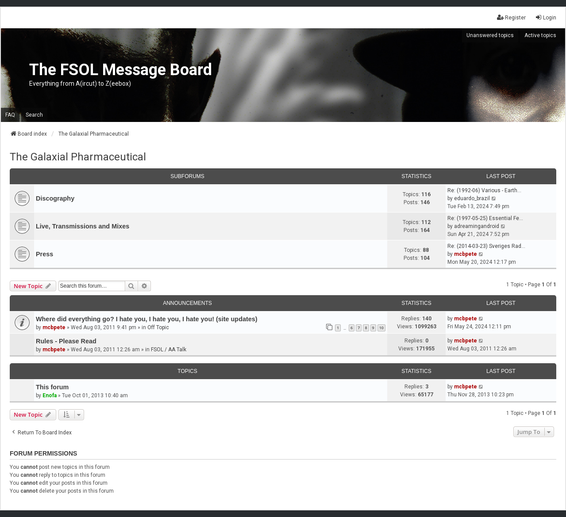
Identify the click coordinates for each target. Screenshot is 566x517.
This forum (52, 387)
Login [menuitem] (545, 17)
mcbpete (465, 254)
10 (381, 328)
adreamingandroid (476, 226)
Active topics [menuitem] (540, 35)
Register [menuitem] (511, 17)
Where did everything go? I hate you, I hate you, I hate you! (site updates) (147, 319)
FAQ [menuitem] (10, 115)
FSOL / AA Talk (168, 349)
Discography (55, 198)
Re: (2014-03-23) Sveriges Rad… (486, 246)
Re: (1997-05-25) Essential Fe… (485, 218)
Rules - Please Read (66, 341)
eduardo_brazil (472, 198)
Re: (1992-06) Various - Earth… (484, 190)
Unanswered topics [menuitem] (490, 35)
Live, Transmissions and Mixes (82, 226)
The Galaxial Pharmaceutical (78, 157)
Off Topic (158, 327)
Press (44, 254)
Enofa (49, 395)
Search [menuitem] (34, 115)
